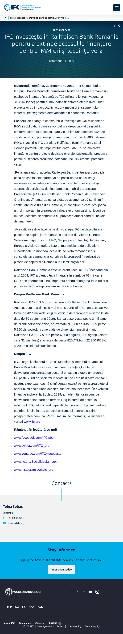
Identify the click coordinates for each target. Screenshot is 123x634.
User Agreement (45, 626)
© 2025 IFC (28, 626)
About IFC (9, 623)
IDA (17, 607)
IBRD (9, 607)
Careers (39, 623)
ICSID (40, 607)
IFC (23, 607)
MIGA (31, 607)
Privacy (60, 626)
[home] (5, 18)
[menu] (116, 7)
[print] (113, 26)
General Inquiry (92, 626)
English (53, 623)
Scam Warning (74, 626)
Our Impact (25, 623)
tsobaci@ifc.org (16, 523)
